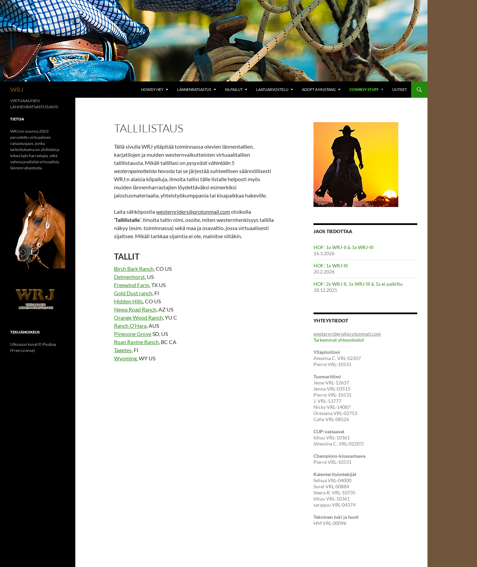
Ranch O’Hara (130, 325)
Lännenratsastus (194, 89)
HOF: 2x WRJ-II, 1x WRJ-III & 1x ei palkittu (358, 284)
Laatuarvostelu (272, 89)
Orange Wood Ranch (138, 317)
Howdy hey (152, 89)
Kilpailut (234, 89)
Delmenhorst (129, 276)
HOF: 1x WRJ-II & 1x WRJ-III (343, 247)
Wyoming (125, 358)
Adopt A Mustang (319, 89)
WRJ (16, 89)
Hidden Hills (128, 301)
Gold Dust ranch (133, 293)
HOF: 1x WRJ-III (330, 265)
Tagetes (123, 350)
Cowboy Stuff (364, 89)
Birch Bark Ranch (134, 268)
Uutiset (399, 89)
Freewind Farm (131, 285)
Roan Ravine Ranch (136, 342)
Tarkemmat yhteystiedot (338, 340)
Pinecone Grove (132, 333)
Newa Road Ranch (135, 309)
